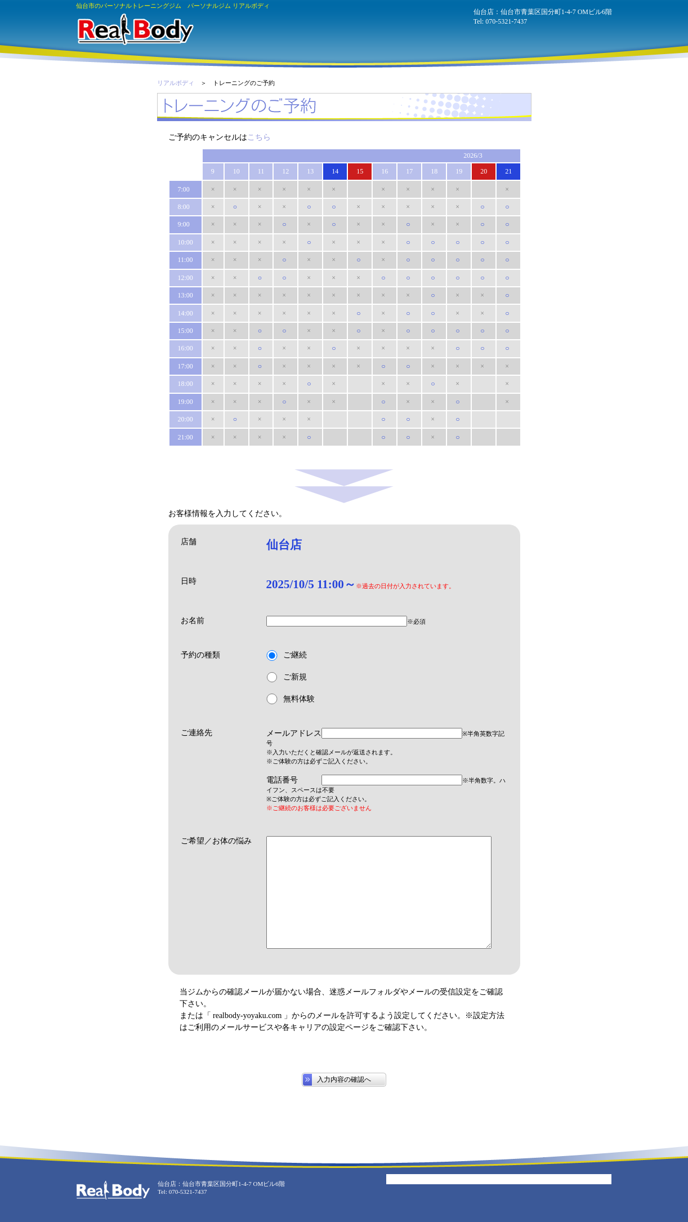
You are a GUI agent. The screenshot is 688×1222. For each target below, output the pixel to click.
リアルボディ (175, 82)
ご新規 (286, 677)
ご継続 (286, 655)
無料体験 (290, 699)
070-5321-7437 (506, 21)
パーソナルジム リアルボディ (135, 29)
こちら (259, 137)
